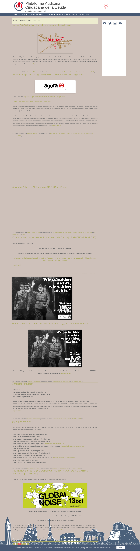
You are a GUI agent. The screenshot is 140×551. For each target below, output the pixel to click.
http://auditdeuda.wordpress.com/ (55, 444)
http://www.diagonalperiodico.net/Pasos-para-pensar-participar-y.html (44, 97)
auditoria (63, 133)
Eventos (81, 14)
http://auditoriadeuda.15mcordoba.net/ (72, 446)
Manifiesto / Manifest (22, 383)
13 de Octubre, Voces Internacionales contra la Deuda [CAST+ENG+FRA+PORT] (54, 237)
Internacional (36, 273)
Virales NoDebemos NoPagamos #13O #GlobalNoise (39, 187)
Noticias (35, 72)
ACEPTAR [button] (120, 548)
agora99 (58, 133)
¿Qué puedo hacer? (22, 421)
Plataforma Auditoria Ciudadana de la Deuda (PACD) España (33, 258)
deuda (68, 133)
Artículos (74, 14)
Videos (87, 14)
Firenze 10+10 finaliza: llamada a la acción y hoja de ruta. (41, 25)
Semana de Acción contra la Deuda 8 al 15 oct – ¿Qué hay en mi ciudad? (50, 323)
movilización (77, 72)
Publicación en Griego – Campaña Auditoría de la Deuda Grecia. (32, 101)
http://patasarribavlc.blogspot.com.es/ (63, 458)
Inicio (15, 14)
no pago (88, 133)
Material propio (31, 232)
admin (23, 234)
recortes (84, 538)
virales (90, 232)
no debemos (71, 232)
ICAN (63, 72)
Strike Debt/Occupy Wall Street (65, 258)
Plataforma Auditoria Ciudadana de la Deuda (45, 5)
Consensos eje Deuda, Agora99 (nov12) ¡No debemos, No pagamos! (47, 74)
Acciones (29, 72)
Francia (65, 273)
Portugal (81, 273)
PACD (67, 468)
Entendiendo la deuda (33, 468)
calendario (58, 72)
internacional (69, 72)
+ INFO (113, 548)
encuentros (74, 133)
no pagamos (78, 232)
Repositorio (39, 14)
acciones (52, 72)
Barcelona (67, 538)
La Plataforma (23, 14)
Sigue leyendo (38, 64)
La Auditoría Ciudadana (63, 14)
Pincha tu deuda (50, 14)
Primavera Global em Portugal (57, 260)
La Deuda (32, 14)
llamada (65, 232)
